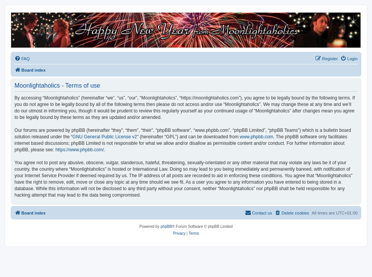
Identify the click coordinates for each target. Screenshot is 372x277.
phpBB (166, 226)
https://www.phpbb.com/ (79, 149)
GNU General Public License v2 (104, 136)
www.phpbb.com (256, 136)
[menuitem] (22, 58)
